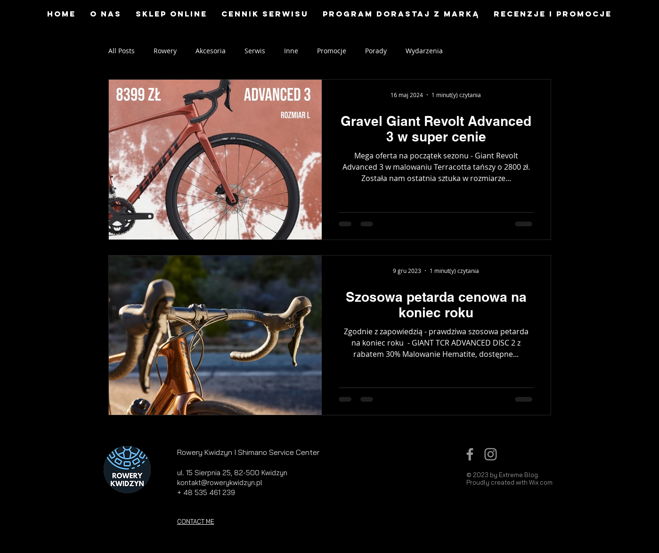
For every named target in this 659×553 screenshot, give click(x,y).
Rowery (165, 50)
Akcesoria (210, 50)
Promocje (331, 50)
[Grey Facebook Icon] (470, 454)
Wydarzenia (424, 50)
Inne (291, 50)
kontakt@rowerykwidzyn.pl (219, 482)
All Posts (121, 50)
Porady (376, 50)
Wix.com (541, 482)
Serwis (254, 50)
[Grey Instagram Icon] (490, 454)
